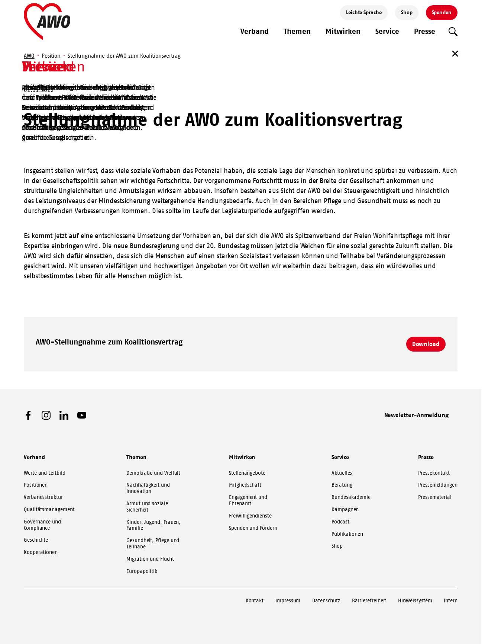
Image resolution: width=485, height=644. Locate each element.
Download (426, 343)
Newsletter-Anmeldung (416, 414)
